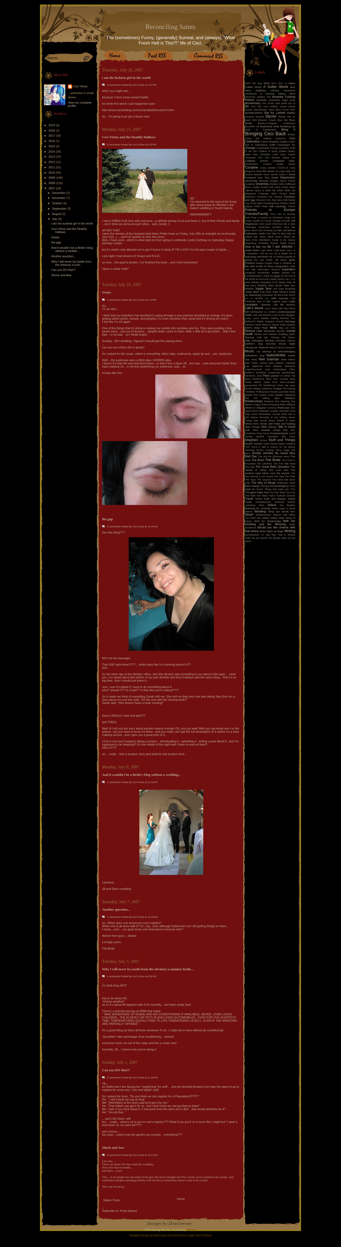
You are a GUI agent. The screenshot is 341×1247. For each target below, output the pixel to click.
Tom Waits (262, 495)
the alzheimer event (279, 456)
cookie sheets (286, 164)
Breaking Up (287, 126)
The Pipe (279, 476)
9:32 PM (152, 144)
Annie (292, 100)
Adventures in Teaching (260, 93)
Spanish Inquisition (267, 436)
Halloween (251, 233)
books (248, 123)
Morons (291, 340)
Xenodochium (252, 534)
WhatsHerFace (263, 515)
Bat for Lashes (275, 112)
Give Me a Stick (286, 224)
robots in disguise (255, 407)
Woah (292, 524)
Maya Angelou (287, 324)
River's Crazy (253, 404)
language (284, 298)
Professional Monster (267, 391)
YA (262, 534)
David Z (283, 174)
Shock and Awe (61, 275)
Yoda (247, 538)
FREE (257, 206)
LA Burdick (256, 298)
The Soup (250, 479)
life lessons (287, 304)
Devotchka (251, 180)
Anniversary (253, 103)
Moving (249, 347)
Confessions (251, 164)
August (57, 213)
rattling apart (271, 398)
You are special (259, 538)
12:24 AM (152, 526)
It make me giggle (270, 276)
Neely (254, 359)
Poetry (257, 388)
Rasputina (290, 395)
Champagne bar (286, 145)
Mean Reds (261, 327)
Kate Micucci (280, 291)
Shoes (256, 423)
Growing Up (270, 230)
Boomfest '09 (252, 126)
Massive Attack (253, 324)
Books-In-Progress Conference (276, 123)
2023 (52, 125)
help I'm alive (279, 233)
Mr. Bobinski (261, 347)
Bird (255, 120)
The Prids (290, 476)
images (259, 263)
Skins (255, 430)
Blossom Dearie (267, 120)
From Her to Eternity (282, 214)
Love (248, 314)
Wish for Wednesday (267, 521)
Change (250, 147)
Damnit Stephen (253, 174)
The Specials (264, 479)
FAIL (268, 200)
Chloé (282, 151)
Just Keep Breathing (284, 288)
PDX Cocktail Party (284, 379)
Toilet (252, 495)
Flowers (284, 203)
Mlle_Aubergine (254, 340)
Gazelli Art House (262, 220)
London (272, 312)
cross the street (265, 171)
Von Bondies (287, 505)
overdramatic (288, 372)
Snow (266, 433)
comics (264, 160)
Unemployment (263, 502)
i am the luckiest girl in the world (72, 223)
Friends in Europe (270, 210)
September (59, 208)
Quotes (279, 394)
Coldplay (250, 160)
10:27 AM (152, 1155)
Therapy (265, 486)
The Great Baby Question (272, 466)
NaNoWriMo (276, 355)
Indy (253, 269)
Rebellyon (290, 398)
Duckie (264, 187)
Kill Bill (277, 295)
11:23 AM (152, 782)
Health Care (264, 233)
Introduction (264, 272)
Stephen (251, 440)
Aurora (291, 106)
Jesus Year (285, 282)
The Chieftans (264, 463)
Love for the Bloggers (283, 315)
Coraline (251, 167)
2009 (52, 177)
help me (291, 233)
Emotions (262, 196)
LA (246, 298)
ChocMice (265, 154)
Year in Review (286, 534)
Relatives (269, 401)
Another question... (63, 256)
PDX (268, 378)
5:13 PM (152, 300)
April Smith (281, 103)
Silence (272, 426)
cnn (293, 157)
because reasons (254, 116)
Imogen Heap (272, 263)
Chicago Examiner (279, 148)
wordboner (250, 527)
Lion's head (271, 308)
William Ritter (277, 518)
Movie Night (287, 343)
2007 (52, 188)
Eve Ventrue (275, 196)
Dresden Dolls (277, 184)
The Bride (273, 460)
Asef (265, 106)
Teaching (249, 450)
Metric (292, 334)
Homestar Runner (268, 243)
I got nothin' (266, 250)
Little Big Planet (286, 308)
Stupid (249, 443)
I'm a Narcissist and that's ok (270, 255)
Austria (248, 109)
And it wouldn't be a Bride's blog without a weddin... (72, 249)
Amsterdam (274, 100)
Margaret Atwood (274, 321)
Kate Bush (265, 292)
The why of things (263, 482)
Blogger (191, 1229)
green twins (251, 230)
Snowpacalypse (279, 433)
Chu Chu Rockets (269, 157)
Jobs (286, 285)
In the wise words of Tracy (270, 265)
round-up (272, 407)
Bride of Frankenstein (260, 129)
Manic (260, 321)
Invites (275, 272)
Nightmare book (261, 366)
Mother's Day (254, 343)
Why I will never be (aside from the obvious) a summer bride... (147, 969)
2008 (52, 183)
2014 (52, 151)
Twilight (291, 499)
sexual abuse (267, 420)
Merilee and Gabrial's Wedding (271, 334)
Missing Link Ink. (257, 337)
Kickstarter (267, 295)
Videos (271, 505)
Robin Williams (287, 404)
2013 (52, 156)
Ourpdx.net (274, 372)
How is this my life (258, 246)
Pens (275, 382)
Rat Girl (251, 398)
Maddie (265, 318)
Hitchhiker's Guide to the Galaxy (277, 240)
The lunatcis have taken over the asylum (270, 471)
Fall (285, 199)
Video (261, 505)
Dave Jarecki (271, 174)
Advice (282, 93)
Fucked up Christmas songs (275, 217)
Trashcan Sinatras (285, 495)
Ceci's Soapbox (270, 141)
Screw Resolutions (261, 414)
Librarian (266, 304)
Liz (265, 312)
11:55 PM (153, 1077)
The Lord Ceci (279, 469)
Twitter (248, 502)
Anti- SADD (268, 103)
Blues (292, 120)
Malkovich (250, 321)
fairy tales (277, 200)
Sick (264, 426)
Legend (275, 301)
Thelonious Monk (286, 483)
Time (282, 492)
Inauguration (281, 266)
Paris (266, 375)
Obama (277, 366)
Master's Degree (270, 324)
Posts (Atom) (128, 1210)
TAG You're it (252, 447)
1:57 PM (152, 85)
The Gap (249, 467)
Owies (55, 237)
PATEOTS (258, 378)
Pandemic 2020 (253, 375)
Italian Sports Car (280, 279)
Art (247, 106)
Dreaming (262, 183)
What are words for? (281, 511)
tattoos (291, 447)
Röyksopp (283, 407)
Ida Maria (280, 260)
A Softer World (275, 87)
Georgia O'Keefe (281, 220)
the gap (56, 242)
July (55, 219)
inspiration (288, 269)
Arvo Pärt (256, 106)
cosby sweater (268, 167)
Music (249, 351)
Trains (272, 495)
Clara (286, 157)
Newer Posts (111, 1200)
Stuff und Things (282, 440)
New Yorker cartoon (256, 363)
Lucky (248, 318)
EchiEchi (206, 1235)
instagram (250, 272)
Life (275, 304)
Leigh (292, 301)
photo (280, 385)
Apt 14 (291, 103)
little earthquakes (254, 312)
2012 (52, 162)
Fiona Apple (256, 203)
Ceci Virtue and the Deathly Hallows (128, 137)
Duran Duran (281, 187)
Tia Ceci (274, 492)
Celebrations (260, 145)
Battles (291, 112)
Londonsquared (286, 311)
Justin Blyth (252, 291)
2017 (52, 135)
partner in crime (281, 375)
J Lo (293, 279)
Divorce (263, 180)
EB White (277, 190)
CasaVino (280, 138)
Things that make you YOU (280, 489)
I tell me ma (266, 253)
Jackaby (255, 282)
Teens (278, 450)
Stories (263, 440)
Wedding (260, 511)
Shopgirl (255, 427)
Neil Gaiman (269, 359)
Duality (256, 187)
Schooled (284, 411)
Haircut (291, 230)
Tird (247, 495)
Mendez (281, 331)
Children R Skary (268, 151)
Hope (283, 243)
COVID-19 (282, 167)
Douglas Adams (278, 181)
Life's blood (254, 308)
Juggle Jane (263, 288)
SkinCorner (160, 1235)
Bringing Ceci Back (265, 133)
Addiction (260, 90)
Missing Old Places (283, 337)
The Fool (289, 463)
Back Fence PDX (285, 109)
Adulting (275, 90)
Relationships (254, 401)
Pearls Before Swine (257, 382)
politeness (267, 388)
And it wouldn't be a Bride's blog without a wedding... (141, 775)
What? (249, 514)
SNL (285, 430)
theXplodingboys (279, 485)
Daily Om (290, 171)
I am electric (283, 246)
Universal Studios (284, 502)
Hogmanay (251, 243)
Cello (272, 144)
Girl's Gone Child (268, 224)
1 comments (113, 782)
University (250, 505)
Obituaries (290, 366)
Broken (291, 134)
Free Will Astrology (274, 206)
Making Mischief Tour (283, 318)
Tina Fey (290, 492)
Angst (285, 100)
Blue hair (282, 120)
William (265, 518)
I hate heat (279, 250)
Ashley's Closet (278, 106)
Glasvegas (250, 227)
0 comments (113, 144)
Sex (256, 420)
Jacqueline (265, 282)
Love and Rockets (262, 315)
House (292, 243)
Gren (260, 230)
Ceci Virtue (80, 86)
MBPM (248, 328)
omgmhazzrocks (253, 369)
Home (181, 1198)
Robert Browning (270, 404)
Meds (273, 327)
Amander (261, 100)
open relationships (275, 369)
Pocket (248, 388)
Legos (284, 301)
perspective (251, 385)
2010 (52, 172)
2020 (52, 130)
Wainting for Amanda (257, 508)
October (57, 203)
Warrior (249, 511)
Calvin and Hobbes (258, 138)
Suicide (258, 443)
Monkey (269, 340)
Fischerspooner (271, 203)
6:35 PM (152, 976)
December (59, 192)
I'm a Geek (281, 253)
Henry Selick (266, 236)
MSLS (273, 347)
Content (267, 164)
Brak (276, 126)
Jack (247, 282)
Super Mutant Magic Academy (279, 443)
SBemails (264, 411)
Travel (249, 498)
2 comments (113, 300)
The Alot (262, 456)
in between (286, 263)
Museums (290, 347)
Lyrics (256, 318)
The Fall (278, 463)
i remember (251, 253)
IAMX (269, 259)
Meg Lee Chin (287, 328)
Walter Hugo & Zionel (283, 508)
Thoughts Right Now (257, 492)
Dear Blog (263, 177)
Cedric (284, 141)
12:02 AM (152, 917)
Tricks (258, 498)
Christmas (250, 157)
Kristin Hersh (288, 295)
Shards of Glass (286, 420)
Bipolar (271, 116)
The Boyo (258, 460)
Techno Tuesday (265, 450)
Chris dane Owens (284, 154)
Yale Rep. (270, 534)
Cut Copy (280, 171)
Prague (277, 388)
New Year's (288, 359)
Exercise (260, 200)
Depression (287, 177)
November (59, 197)
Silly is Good (286, 426)
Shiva (248, 423)
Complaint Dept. (284, 160)
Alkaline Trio (264, 97)
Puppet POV (251, 395)
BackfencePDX (254, 112)
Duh (271, 187)
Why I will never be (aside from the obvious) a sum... (71, 263)
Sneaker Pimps (271, 430)
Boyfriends (266, 126)
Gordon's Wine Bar (283, 227)
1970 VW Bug (253, 83)
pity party (290, 385)
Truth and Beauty (274, 498)
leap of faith (264, 301)
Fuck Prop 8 (252, 217)
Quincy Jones (266, 395)
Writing (289, 531)
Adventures (289, 90)
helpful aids (251, 236)
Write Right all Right (271, 531)
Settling (283, 417)
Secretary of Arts (268, 417)
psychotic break (287, 391)
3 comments (113, 85)
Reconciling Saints (170, 26)
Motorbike (271, 344)
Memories (269, 330)
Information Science (269, 269)
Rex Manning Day (285, 401)
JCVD (275, 282)
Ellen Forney (279, 193)
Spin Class (288, 436)
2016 (52, 140)
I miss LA (290, 250)
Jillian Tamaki (275, 285)
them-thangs (252, 485)
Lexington (251, 304)
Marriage (290, 321)
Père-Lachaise (287, 382)
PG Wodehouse (267, 385)
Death (274, 177)
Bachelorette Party (264, 109)
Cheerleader (262, 148)
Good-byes (264, 227)
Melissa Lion (253, 330)
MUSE (281, 347)
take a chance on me (274, 447)
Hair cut (281, 230)
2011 (52, 167)
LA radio (271, 298)
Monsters (281, 340)
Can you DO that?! (63, 269)
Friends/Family (256, 214)
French (291, 206)
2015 (52, 146)
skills (247, 430)
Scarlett (274, 411)
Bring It (288, 129)
